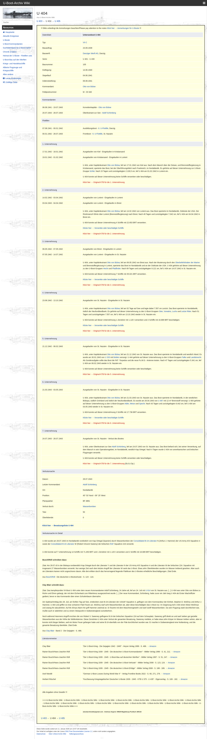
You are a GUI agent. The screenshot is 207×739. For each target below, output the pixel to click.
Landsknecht (196, 357)
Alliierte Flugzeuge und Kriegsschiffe (12, 68)
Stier (161, 311)
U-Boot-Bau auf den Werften (14, 60)
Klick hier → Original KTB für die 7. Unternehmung (104, 463)
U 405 (57, 21)
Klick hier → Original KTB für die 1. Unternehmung (104, 182)
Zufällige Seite (11, 82)
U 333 (107, 357)
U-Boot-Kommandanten (13, 44)
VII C (85, 42)
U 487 (160, 401)
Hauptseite (9, 32)
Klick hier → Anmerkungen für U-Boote (123, 28)
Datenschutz (41, 734)
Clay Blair (50, 631)
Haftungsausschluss (76, 734)
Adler (127, 404)
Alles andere (8, 74)
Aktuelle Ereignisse (11, 36)
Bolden (116, 357)
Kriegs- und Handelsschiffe (14, 63)
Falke (184, 357)
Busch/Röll (50, 577)
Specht (142, 404)
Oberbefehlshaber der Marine (187, 262)
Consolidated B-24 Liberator (145, 541)
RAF (112, 544)
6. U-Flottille (103, 128)
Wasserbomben (89, 506)
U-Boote (6, 40)
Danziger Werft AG (90, 53)
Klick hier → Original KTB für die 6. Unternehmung (104, 423)
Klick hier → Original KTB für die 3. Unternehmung (104, 285)
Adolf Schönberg (109, 113)
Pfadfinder (116, 268)
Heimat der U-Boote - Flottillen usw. (17, 56)
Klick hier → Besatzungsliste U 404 (57, 525)
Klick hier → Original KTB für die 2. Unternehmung (104, 234)
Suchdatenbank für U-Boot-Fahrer (17, 48)
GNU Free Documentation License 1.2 (78, 731)
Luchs (174, 311)
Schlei (92, 171)
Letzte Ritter (186, 311)
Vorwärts (167, 311)
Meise (132, 404)
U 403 (39, 21)
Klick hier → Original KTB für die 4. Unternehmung (104, 331)
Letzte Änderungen (13, 78)
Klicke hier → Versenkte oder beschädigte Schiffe (103, 228)
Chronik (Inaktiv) (10, 52)
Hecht (105, 268)
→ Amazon (151, 646)
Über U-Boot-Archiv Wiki (57, 734)
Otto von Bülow (89, 86)
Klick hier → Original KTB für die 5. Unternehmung (104, 374)
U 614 (148, 590)
